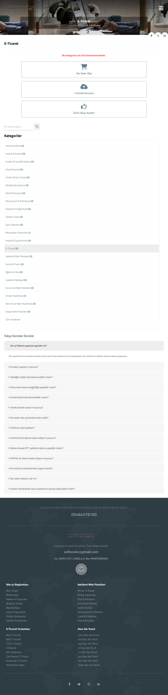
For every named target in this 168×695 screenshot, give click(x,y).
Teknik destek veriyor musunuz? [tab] (25, 418)
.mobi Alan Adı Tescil (89, 665)
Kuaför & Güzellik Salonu (20, 162)
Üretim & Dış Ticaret (18, 178)
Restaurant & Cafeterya (90, 612)
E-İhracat (11, 647)
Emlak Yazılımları (16, 296)
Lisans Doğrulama (16, 612)
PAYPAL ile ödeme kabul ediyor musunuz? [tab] (30, 469)
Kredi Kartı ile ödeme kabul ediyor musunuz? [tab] (32, 448)
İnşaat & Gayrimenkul (18, 241)
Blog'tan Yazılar (14, 603)
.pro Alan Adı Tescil (88, 656)
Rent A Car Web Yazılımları (21, 304)
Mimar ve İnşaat (86, 590)
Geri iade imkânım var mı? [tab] (22, 489)
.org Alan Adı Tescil (88, 643)
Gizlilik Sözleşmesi (16, 616)
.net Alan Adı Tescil (88, 639)
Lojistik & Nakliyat (16, 281)
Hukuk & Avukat (15, 154)
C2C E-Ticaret (13, 643)
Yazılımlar (84, 25)
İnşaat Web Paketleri (18, 312)
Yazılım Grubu (14, 217)
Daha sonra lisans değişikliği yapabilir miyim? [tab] (32, 398)
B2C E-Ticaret (13, 635)
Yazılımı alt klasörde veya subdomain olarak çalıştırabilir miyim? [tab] (41, 499)
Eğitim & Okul (14, 273)
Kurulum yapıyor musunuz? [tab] (23, 378)
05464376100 (84, 514)
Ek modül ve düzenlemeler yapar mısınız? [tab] (30, 479)
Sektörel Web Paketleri (19, 257)
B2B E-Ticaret (13, 639)
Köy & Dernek (14, 170)
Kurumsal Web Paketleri (20, 288)
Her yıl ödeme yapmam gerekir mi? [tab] (27, 357)
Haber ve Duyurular (16, 599)
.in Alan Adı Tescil (87, 647)
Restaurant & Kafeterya (19, 202)
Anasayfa (72, 25)
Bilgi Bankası (13, 607)
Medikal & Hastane (17, 186)
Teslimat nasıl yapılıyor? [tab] (21, 438)
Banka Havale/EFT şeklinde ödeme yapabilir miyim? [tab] (35, 459)
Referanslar (12, 595)
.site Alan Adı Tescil (88, 660)
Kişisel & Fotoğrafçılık (18, 209)
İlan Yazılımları (13, 652)
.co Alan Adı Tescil (87, 652)
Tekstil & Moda (15, 146)
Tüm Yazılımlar (13, 320)
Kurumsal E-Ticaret (16, 660)
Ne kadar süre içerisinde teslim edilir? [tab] (28, 428)
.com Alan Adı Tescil (88, 635)
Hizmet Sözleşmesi (16, 620)
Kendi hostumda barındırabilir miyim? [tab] (28, 408)
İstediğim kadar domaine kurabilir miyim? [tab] (30, 388)
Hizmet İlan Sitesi (15, 665)
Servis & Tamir (14, 265)
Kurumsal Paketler (87, 603)
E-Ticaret (12, 249)
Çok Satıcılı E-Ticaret (17, 656)
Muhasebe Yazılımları (18, 233)
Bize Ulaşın (12, 590)
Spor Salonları (14, 225)
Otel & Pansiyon (15, 194)
